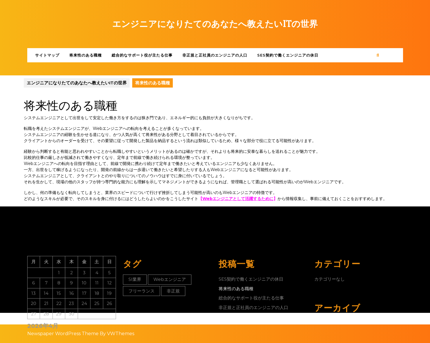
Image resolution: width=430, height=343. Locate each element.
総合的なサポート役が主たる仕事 (142, 55)
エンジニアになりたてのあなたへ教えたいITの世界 (215, 24)
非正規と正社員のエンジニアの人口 (214, 55)
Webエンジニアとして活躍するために (237, 198)
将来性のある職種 (85, 55)
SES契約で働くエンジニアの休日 (287, 55)
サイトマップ (47, 55)
